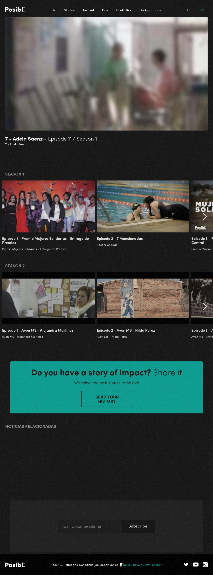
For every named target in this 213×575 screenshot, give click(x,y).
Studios (69, 10)
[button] (204, 219)
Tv (54, 10)
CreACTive (123, 10)
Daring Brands (150, 10)
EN (202, 10)
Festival (88, 10)
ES (189, 10)
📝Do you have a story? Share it (140, 565)
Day (105, 10)
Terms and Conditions (78, 565)
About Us (57, 565)
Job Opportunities (106, 565)
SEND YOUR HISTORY (107, 401)
